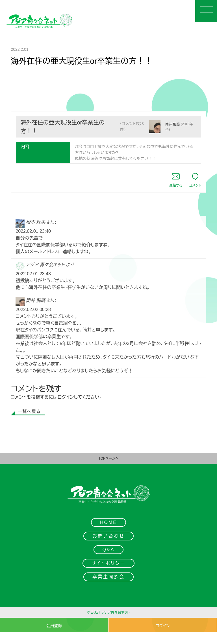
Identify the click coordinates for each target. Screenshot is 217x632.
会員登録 (54, 625)
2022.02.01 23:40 (33, 231)
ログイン (66, 397)
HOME (108, 522)
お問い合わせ (108, 536)
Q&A (109, 549)
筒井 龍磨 (172, 124)
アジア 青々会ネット (45, 264)
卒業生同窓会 (108, 576)
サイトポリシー (108, 563)
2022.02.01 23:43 (33, 273)
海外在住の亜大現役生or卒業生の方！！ (62, 126)
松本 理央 (35, 222)
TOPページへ (109, 458)
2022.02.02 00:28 (33, 309)
